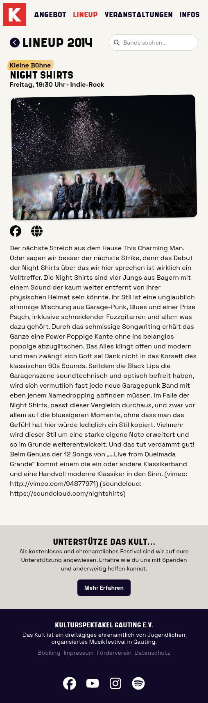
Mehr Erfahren (104, 587)
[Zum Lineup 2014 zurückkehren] (15, 42)
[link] (104, 587)
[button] (104, 157)
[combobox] (153, 42)
